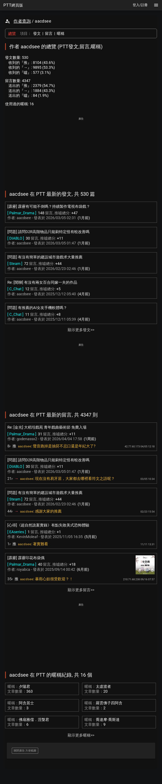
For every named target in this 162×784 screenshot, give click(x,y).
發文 (37, 33)
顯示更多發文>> (81, 330)
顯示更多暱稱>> (81, 735)
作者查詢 (22, 21)
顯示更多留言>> (81, 590)
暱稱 (60, 33)
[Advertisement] (81, 151)
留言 (49, 33)
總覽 (12, 33)
